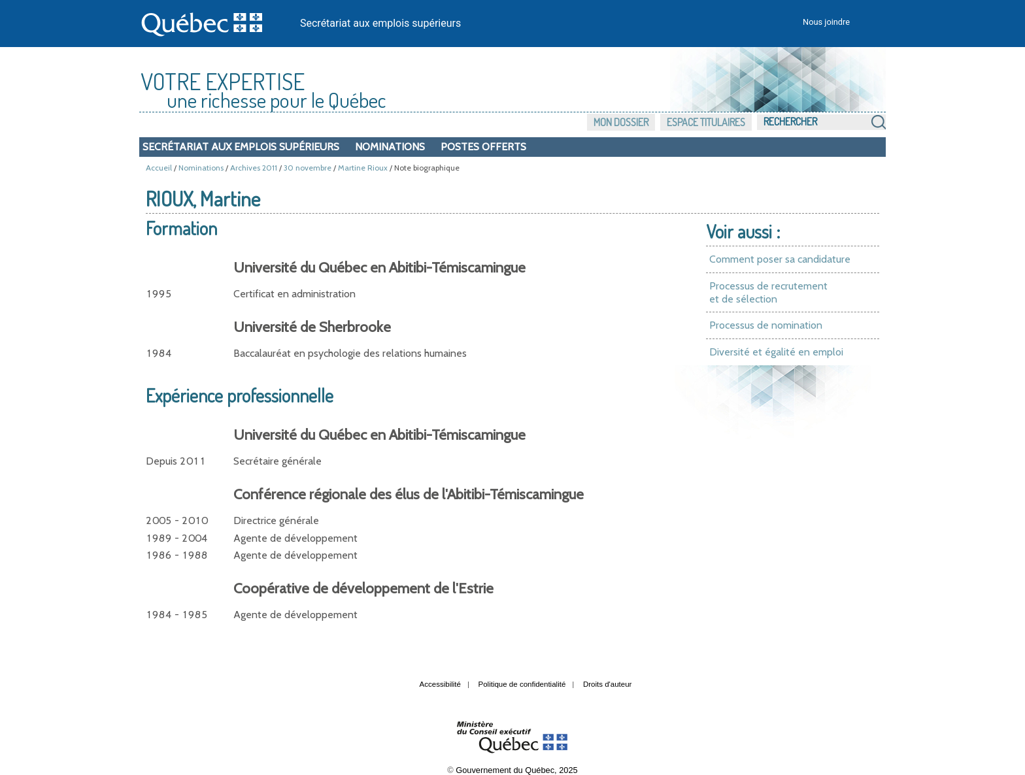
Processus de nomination (765, 325)
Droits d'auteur (607, 684)
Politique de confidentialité (522, 684)
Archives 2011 (253, 168)
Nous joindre (826, 22)
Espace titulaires (706, 122)
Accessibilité (440, 684)
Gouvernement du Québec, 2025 (516, 770)
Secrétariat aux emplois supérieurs (380, 23)
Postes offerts (483, 146)
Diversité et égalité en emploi (776, 352)
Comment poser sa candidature (779, 259)
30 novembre (307, 168)
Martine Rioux (363, 168)
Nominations (390, 146)
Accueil (159, 168)
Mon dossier (621, 122)
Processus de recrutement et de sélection (768, 292)
